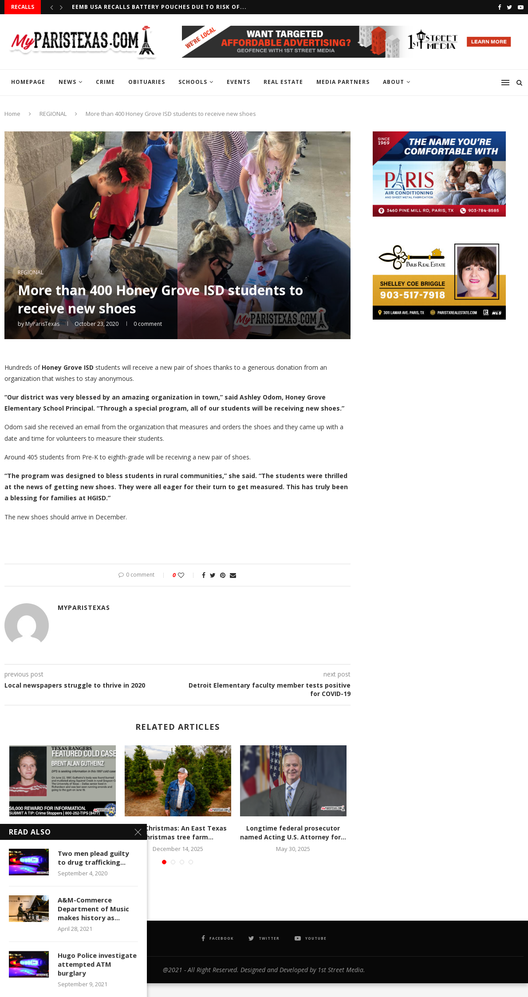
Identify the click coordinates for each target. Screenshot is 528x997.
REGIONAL (53, 114)
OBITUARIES (146, 82)
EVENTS (238, 82)
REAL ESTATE (283, 82)
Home (12, 114)
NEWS (67, 82)
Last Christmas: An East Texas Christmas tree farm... (178, 832)
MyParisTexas (42, 324)
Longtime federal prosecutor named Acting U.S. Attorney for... (293, 832)
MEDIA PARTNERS (343, 82)
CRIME (105, 82)
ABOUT (393, 82)
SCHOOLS (192, 82)
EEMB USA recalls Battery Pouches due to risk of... (159, 7)
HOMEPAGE (28, 82)
